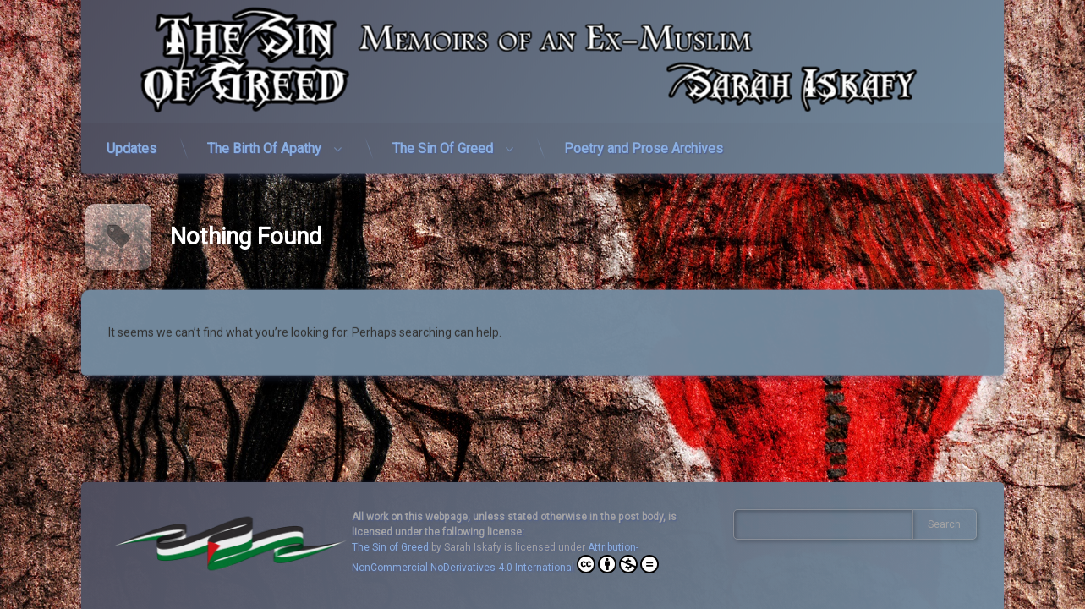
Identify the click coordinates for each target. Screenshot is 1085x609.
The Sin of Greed (390, 547)
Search (944, 524)
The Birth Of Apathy (264, 141)
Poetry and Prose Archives (643, 141)
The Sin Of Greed (442, 141)
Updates (131, 141)
